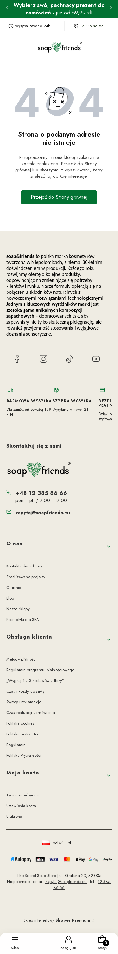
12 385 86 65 (91, 26)
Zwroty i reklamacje (23, 702)
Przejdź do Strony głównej (59, 197)
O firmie (13, 587)
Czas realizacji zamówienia (30, 713)
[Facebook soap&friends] (17, 360)
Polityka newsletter (22, 734)
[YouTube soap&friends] (96, 360)
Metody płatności (21, 659)
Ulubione (14, 816)
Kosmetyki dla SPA (22, 619)
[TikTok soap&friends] (69, 360)
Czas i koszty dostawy (25, 691)
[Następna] (111, 8)
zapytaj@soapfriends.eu (66, 881)
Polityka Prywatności (23, 755)
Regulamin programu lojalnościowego (40, 670)
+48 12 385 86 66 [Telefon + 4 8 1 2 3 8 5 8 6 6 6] (41, 493)
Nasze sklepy (18, 609)
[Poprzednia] (7, 8)
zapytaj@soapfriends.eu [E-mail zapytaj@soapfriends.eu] (42, 512)
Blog (10, 598)
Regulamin (15, 745)
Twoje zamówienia (23, 795)
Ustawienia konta (21, 806)
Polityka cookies (20, 723)
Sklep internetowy (57, 920)
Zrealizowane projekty (25, 577)
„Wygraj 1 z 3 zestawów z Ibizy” (35, 680)
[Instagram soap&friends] (43, 360)
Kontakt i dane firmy (24, 566)
